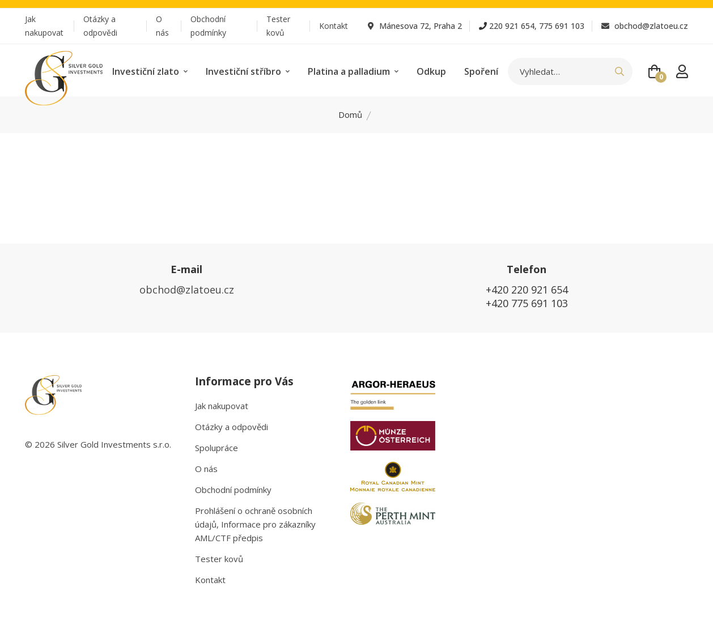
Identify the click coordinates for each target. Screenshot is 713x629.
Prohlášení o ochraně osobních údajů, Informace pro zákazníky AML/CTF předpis (255, 524)
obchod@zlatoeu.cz (644, 25)
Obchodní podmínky (208, 26)
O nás (162, 26)
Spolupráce (216, 447)
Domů (350, 114)
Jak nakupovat (44, 26)
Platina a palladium (353, 71)
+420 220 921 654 (527, 289)
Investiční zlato (150, 71)
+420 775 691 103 (527, 303)
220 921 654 (511, 25)
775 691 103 (561, 25)
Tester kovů (278, 26)
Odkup (431, 71)
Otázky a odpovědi (100, 26)
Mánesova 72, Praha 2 (415, 25)
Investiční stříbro (248, 71)
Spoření (481, 71)
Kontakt (333, 25)
